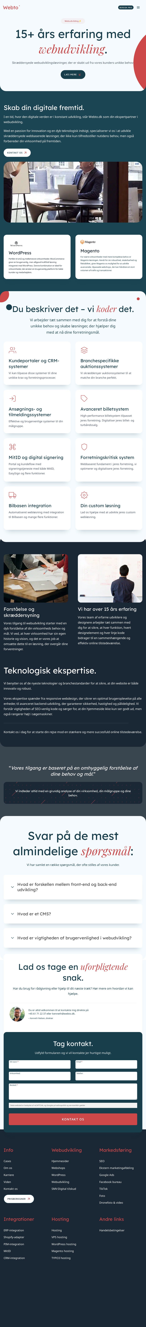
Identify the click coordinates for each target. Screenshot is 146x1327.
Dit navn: (16, 1127)
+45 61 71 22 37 (38, 1083)
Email (79, 1127)
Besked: (16, 1150)
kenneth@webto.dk (65, 1083)
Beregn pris (126, 7)
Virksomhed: (17, 1139)
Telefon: (79, 1139)
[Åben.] (73, 937)
